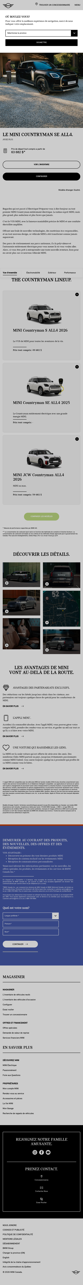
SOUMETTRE (41, 43)
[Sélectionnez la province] (41, 33)
